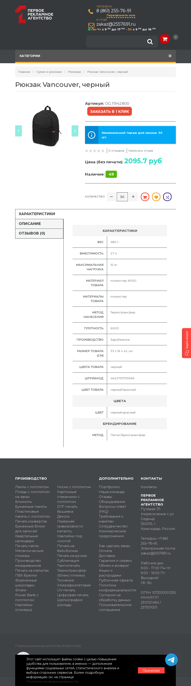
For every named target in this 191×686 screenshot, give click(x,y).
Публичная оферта (116, 580)
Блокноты (23, 501)
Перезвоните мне (121, 15)
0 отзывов (116, 150)
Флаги (20, 590)
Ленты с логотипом (32, 487)
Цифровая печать (72, 595)
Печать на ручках (72, 556)
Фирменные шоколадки (26, 582)
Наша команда (111, 492)
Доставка (107, 556)
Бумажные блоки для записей (30, 528)
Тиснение (65, 580)
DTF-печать (67, 506)
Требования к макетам (111, 518)
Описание (30, 224)
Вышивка (65, 511)
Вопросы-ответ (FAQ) (112, 509)
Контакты (149, 487)
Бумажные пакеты (31, 506)
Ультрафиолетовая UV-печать (74, 587)
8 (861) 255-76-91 (113, 10)
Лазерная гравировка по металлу (70, 526)
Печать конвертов (31, 521)
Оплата (105, 551)
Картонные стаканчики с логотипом (68, 497)
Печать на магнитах (32, 570)
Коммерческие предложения (112, 533)
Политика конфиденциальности (116, 587)
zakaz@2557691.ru (116, 24)
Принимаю (151, 671)
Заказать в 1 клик (109, 111)
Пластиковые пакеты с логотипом (32, 513)
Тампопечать (68, 565)
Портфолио (109, 487)
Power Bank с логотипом (27, 597)
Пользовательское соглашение (115, 607)
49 (111, 174)
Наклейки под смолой (69, 538)
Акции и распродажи (110, 572)
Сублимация (68, 560)
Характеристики (37, 214)
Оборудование (112, 501)
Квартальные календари (26, 538)
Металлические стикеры (29, 553)
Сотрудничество (113, 526)
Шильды (64, 605)
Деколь (63, 516)
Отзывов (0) (32, 233)
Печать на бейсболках (67, 548)
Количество (95, 196)
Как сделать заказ (114, 546)
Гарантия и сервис (115, 560)
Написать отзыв (140, 150)
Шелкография (70, 600)
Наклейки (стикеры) (24, 607)
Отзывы (105, 497)
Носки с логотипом (74, 487)
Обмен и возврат (114, 565)
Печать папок (27, 546)
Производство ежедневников (28, 563)
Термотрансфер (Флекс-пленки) (71, 572)
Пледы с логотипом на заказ (32, 494)
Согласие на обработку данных (115, 597)
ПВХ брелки (26, 575)
